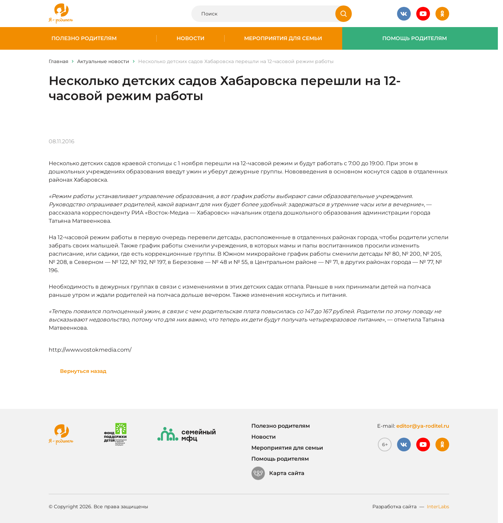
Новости (190, 38)
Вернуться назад (83, 371)
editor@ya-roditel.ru (422, 426)
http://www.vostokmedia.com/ (90, 349)
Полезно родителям (84, 38)
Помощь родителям (414, 38)
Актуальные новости (103, 61)
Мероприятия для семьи (283, 38)
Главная (58, 61)
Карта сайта (277, 473)
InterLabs (438, 506)
